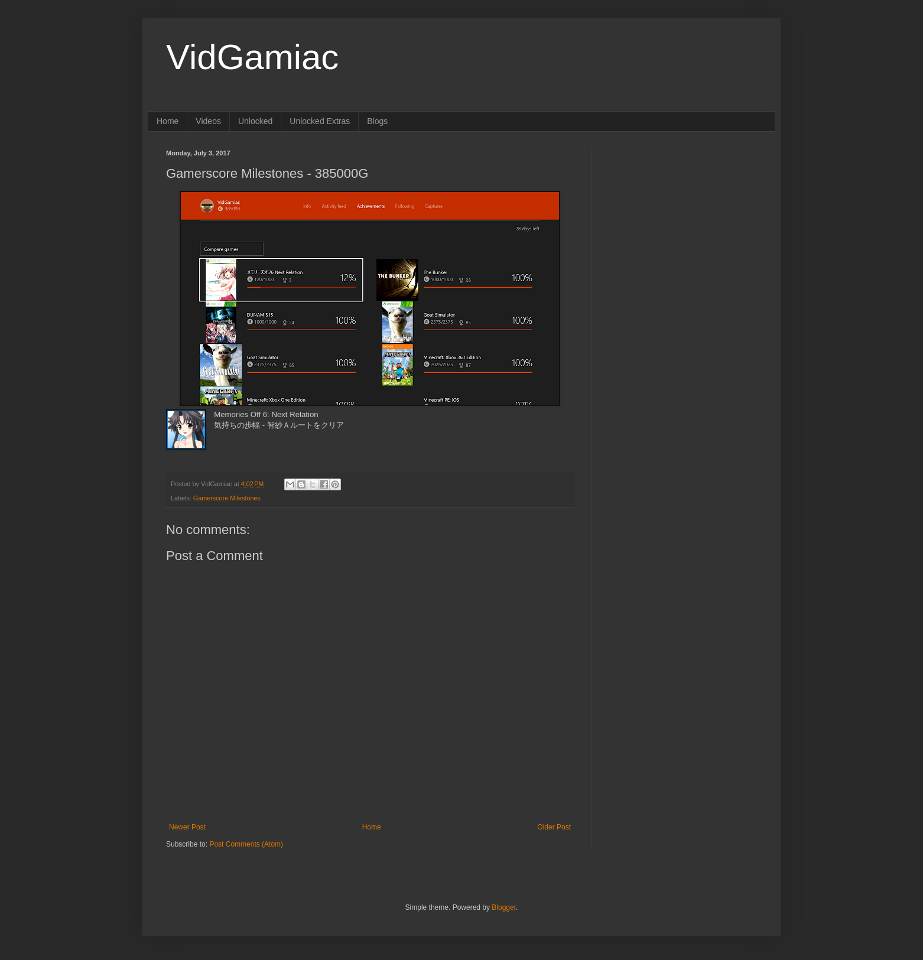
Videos (208, 121)
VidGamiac (252, 57)
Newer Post (187, 827)
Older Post (554, 827)
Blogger (504, 907)
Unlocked (255, 121)
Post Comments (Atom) (246, 844)
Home (167, 121)
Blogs (377, 121)
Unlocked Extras (320, 121)
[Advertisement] (683, 223)
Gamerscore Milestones (227, 498)
